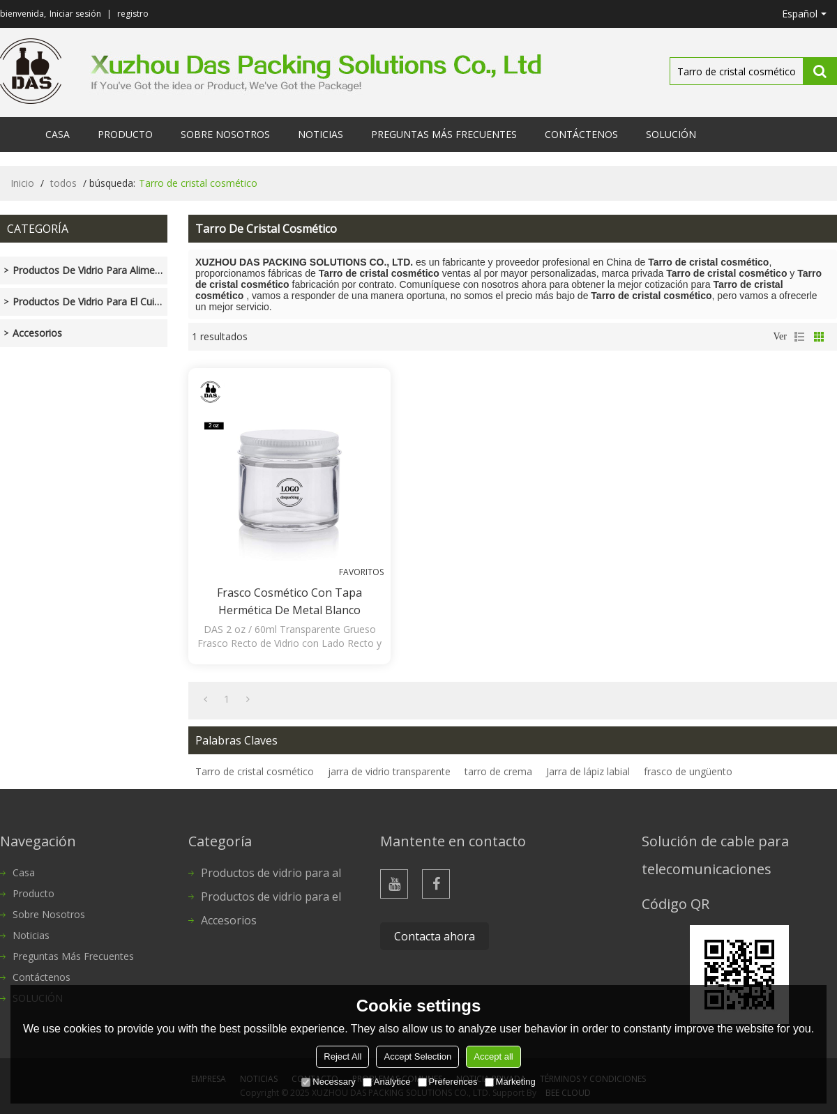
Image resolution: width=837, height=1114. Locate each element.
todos (63, 183)
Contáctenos (581, 134)
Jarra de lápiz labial (588, 771)
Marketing (510, 1081)
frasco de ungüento (688, 771)
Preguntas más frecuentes (444, 134)
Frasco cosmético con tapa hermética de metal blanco (289, 601)
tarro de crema (498, 771)
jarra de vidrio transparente (389, 771)
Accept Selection (417, 1056)
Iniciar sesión (75, 14)
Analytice (387, 1081)
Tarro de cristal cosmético (254, 771)
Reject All (342, 1056)
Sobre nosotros (225, 134)
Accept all (493, 1056)
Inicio (22, 183)
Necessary (328, 1081)
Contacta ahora (434, 936)
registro (133, 14)
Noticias (320, 134)
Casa (57, 134)
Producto (125, 134)
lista (799, 337)
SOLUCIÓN (671, 134)
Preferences (448, 1081)
